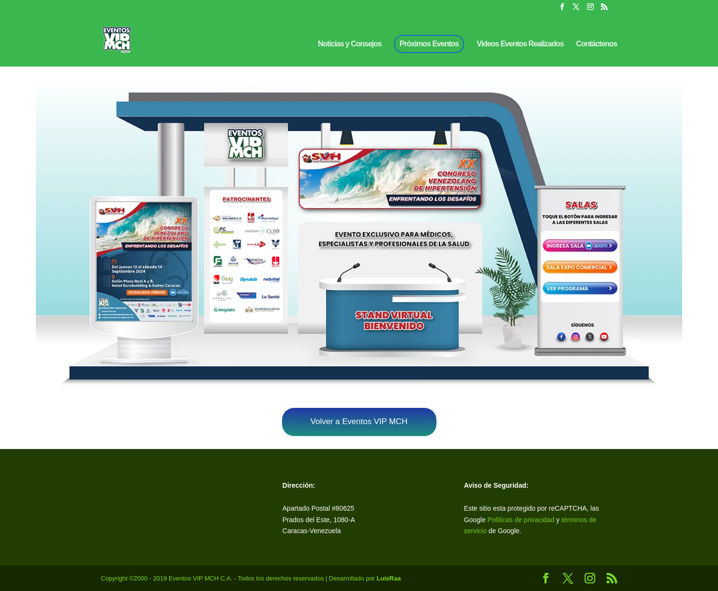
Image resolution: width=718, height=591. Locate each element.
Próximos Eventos (429, 44)
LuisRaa (389, 578)
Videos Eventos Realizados (520, 44)
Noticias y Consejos (349, 44)
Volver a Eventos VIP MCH (359, 421)
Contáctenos (596, 44)
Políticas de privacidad (521, 520)
